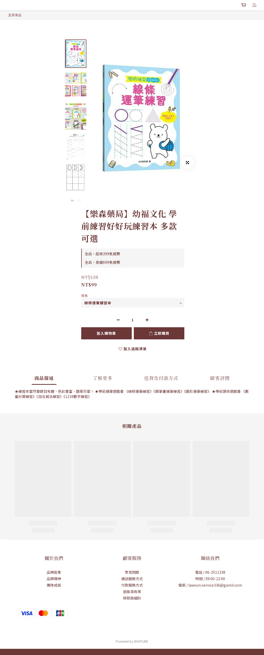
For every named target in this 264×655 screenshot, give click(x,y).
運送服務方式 (132, 578)
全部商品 (15, 15)
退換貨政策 (132, 591)
